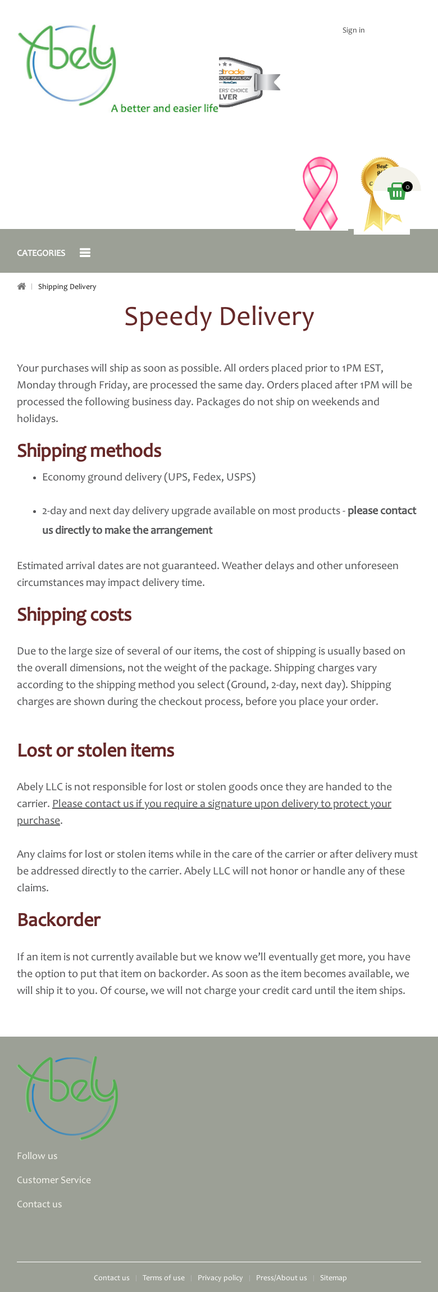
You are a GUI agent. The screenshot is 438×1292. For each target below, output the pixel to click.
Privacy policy (220, 1278)
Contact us (112, 1278)
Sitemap (333, 1278)
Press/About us (281, 1278)
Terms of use (164, 1278)
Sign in (354, 31)
